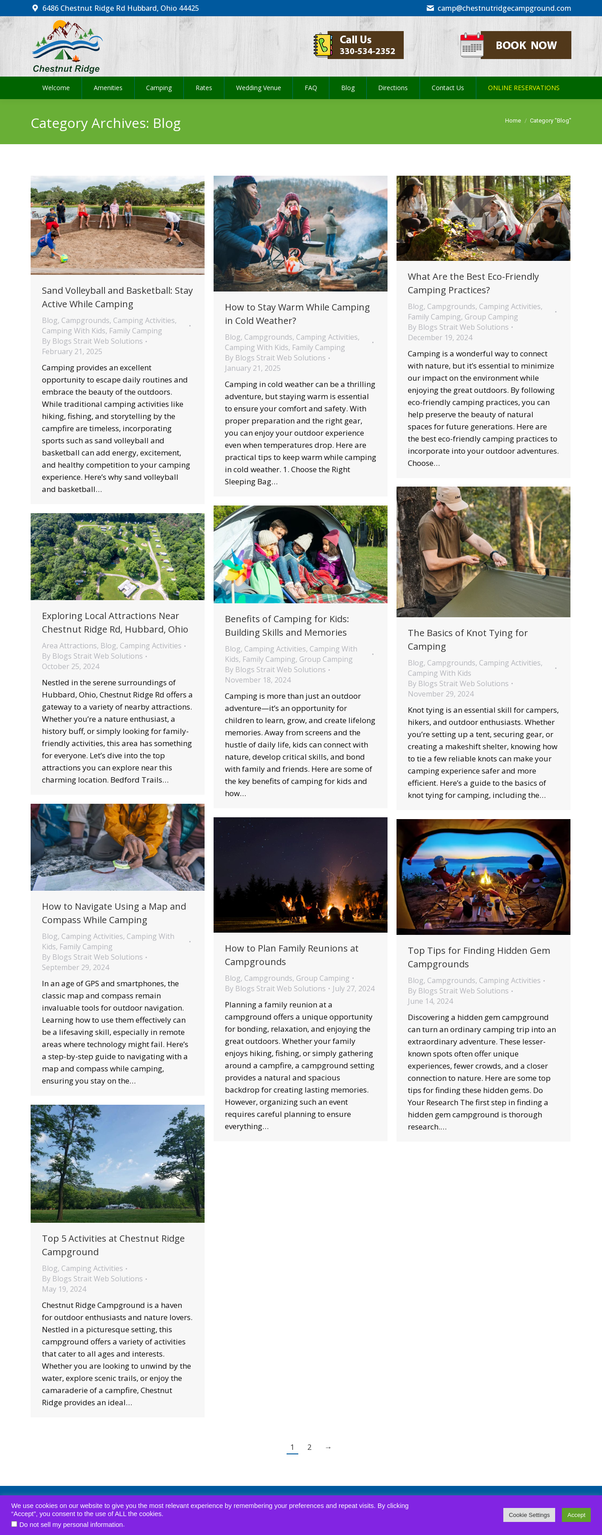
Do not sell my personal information (71, 1524)
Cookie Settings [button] (529, 1515)
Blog (50, 320)
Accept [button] (576, 1515)
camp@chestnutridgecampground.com (498, 8)
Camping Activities (144, 320)
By (92, 341)
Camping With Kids (73, 331)
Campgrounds (85, 320)
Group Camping (491, 317)
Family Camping (135, 331)
